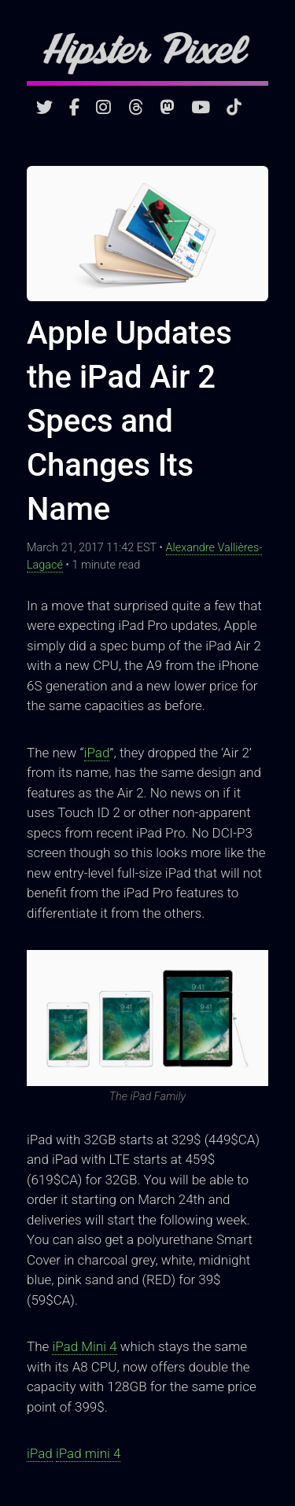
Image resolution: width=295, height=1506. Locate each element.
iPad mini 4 (88, 1453)
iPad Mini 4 (84, 1346)
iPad (97, 752)
